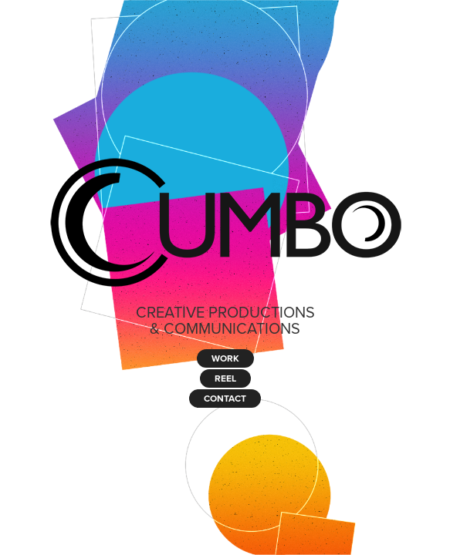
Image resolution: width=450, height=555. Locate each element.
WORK (225, 358)
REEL (225, 378)
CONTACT (225, 398)
